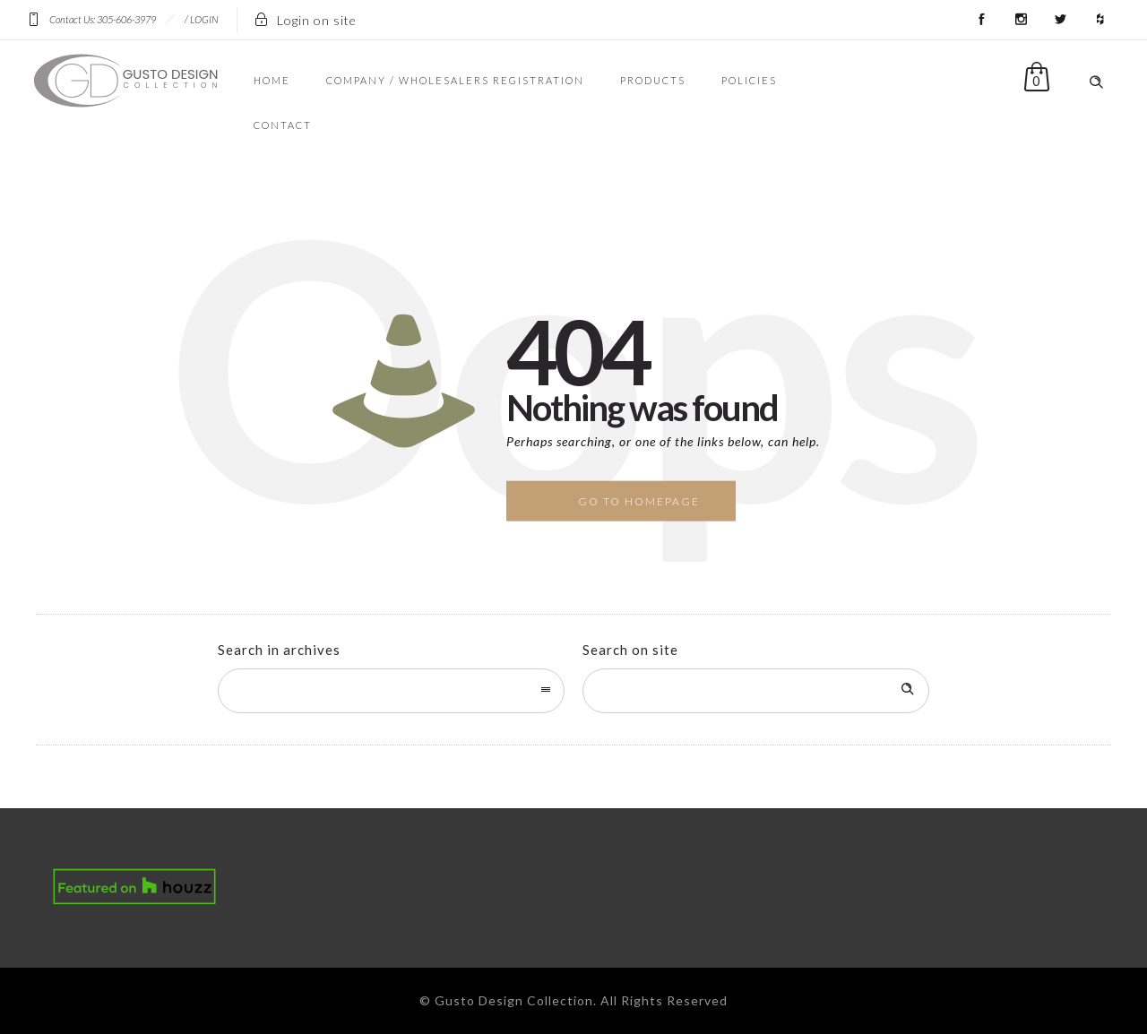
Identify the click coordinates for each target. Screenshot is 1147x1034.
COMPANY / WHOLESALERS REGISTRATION (455, 80)
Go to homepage (639, 501)
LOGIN (204, 19)
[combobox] (391, 690)
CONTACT (283, 125)
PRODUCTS (653, 80)
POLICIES (749, 80)
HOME (272, 80)
